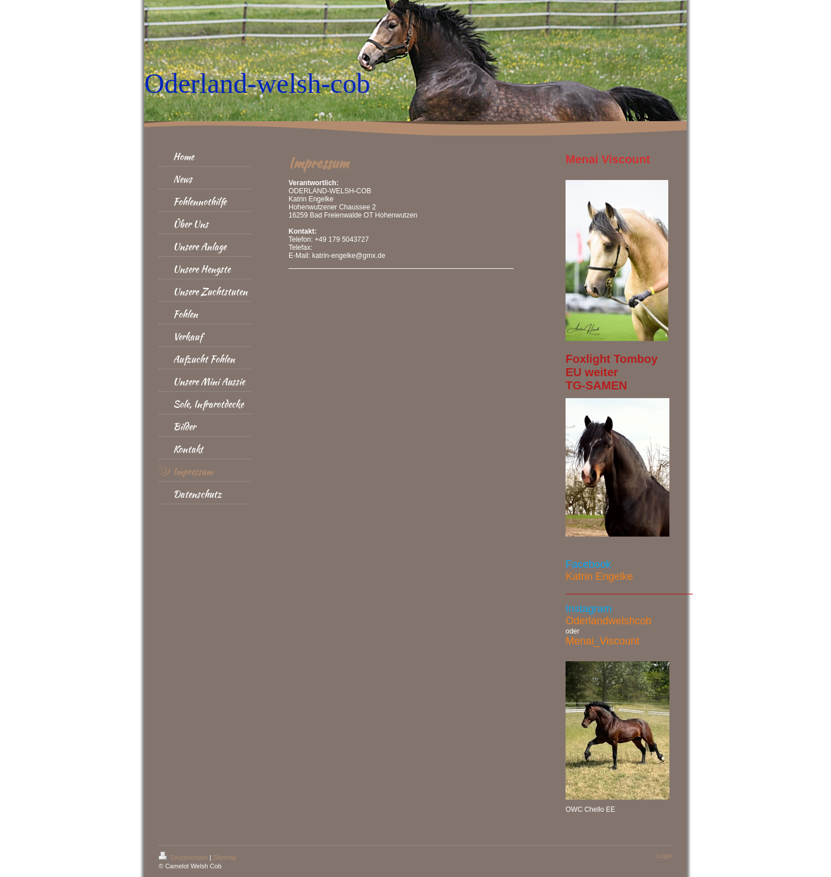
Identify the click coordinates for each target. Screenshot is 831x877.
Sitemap (224, 857)
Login (664, 855)
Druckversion (184, 857)
